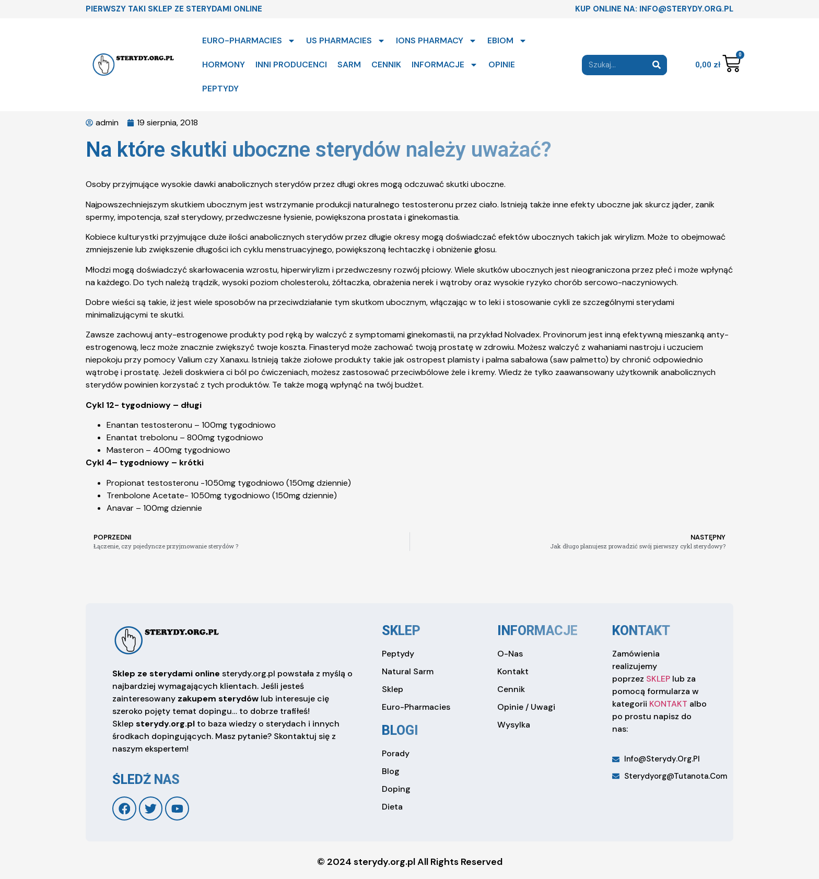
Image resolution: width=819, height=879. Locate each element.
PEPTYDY (220, 88)
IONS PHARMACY (436, 40)
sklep (401, 630)
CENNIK (386, 64)
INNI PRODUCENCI (291, 64)
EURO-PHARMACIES (249, 40)
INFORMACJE (445, 64)
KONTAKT (668, 703)
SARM (349, 64)
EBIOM (507, 40)
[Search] (657, 65)
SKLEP (658, 678)
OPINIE (501, 64)
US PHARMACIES (345, 40)
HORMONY (223, 64)
